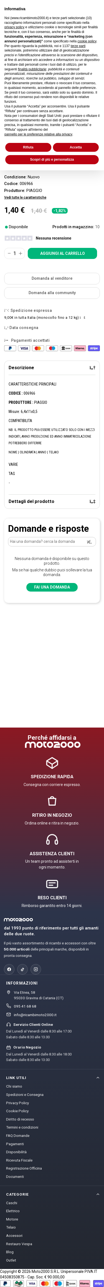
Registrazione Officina (24, 1168)
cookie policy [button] (86, 41)
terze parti (78, 46)
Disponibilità (16, 1152)
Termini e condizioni (22, 1127)
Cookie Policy (17, 1111)
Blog (10, 1252)
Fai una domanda (52, 587)
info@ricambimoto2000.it (35, 1015)
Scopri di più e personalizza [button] (52, 159)
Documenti (15, 1176)
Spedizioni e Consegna (25, 1094)
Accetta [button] (76, 147)
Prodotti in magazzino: (73, 227)
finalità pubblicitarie (32, 69)
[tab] (52, 368)
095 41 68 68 (25, 1006)
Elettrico (13, 1211)
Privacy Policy (17, 1103)
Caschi (11, 1203)
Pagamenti (15, 1144)
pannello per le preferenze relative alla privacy (38, 134)
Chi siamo (14, 1086)
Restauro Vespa (19, 1244)
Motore (12, 1219)
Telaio (11, 1227)
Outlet (11, 1260)
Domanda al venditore (52, 278)
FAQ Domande (17, 1135)
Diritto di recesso (20, 1119)
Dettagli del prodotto (52, 502)
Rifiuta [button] (28, 147)
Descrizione (52, 368)
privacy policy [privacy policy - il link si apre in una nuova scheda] (14, 27)
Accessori (14, 1235)
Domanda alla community (52, 293)
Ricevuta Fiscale (19, 1160)
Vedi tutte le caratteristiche (25, 197)
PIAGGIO (34, 190)
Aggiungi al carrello (62, 253)
